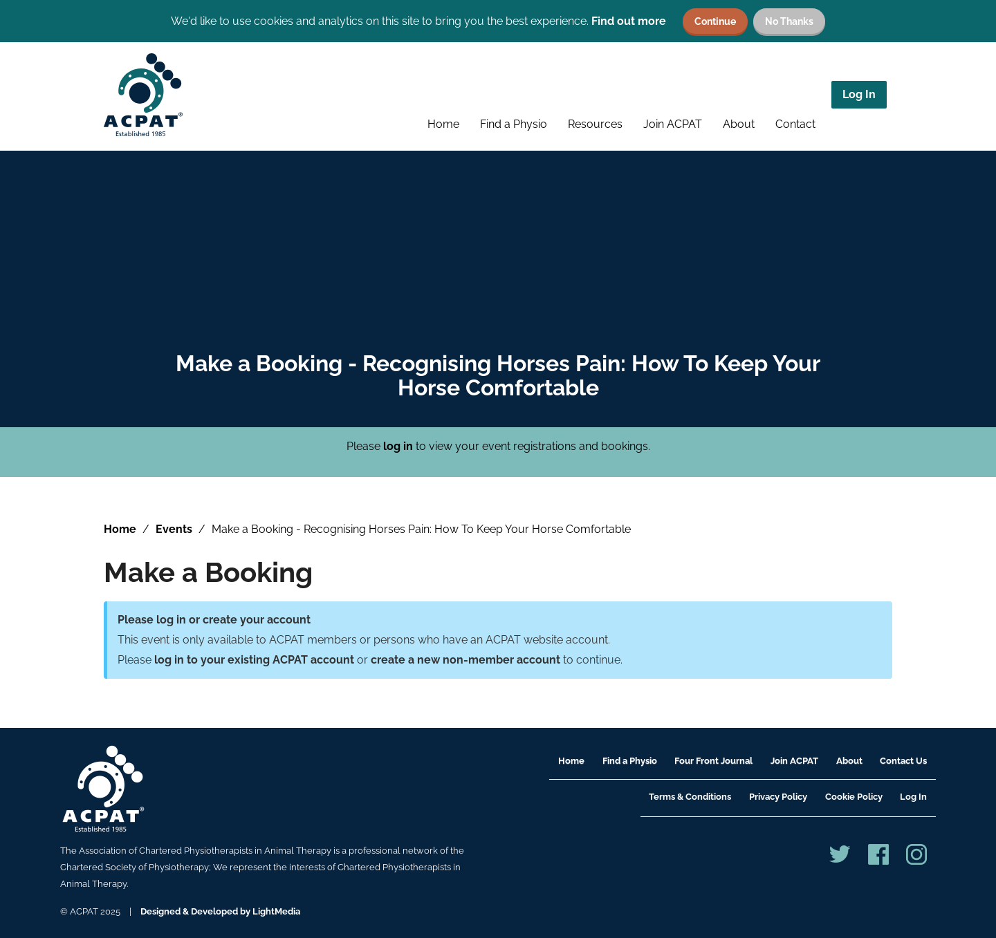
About (739, 124)
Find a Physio (513, 124)
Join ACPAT (672, 124)
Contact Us (903, 761)
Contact (795, 124)
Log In (859, 94)
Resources (595, 124)
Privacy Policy (778, 796)
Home (443, 124)
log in (398, 446)
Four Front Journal (713, 761)
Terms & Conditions (690, 796)
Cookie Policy (854, 796)
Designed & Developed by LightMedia (220, 911)
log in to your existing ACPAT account (254, 659)
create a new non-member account (465, 659)
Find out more (628, 21)
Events (174, 529)
